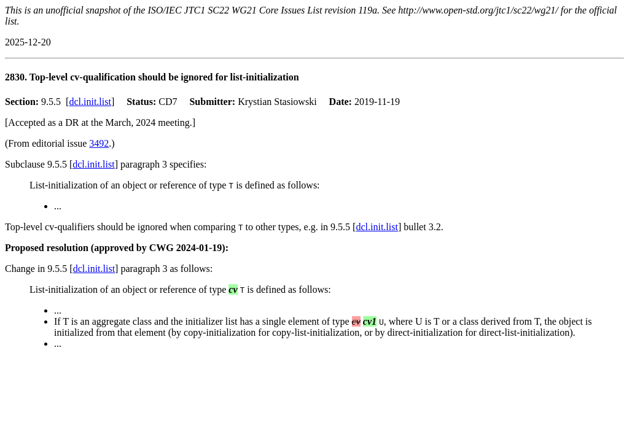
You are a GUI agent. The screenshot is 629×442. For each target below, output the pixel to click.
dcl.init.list (90, 101)
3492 (99, 143)
